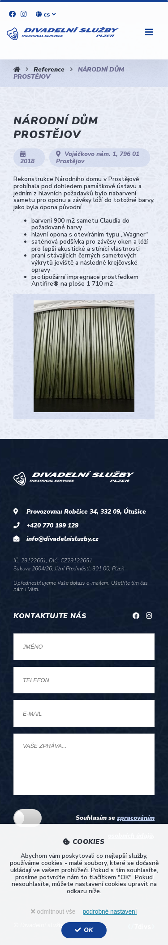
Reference (49, 69)
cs (46, 14)
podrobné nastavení (109, 911)
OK (84, 930)
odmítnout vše (53, 911)
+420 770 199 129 (52, 525)
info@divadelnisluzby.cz (62, 539)
